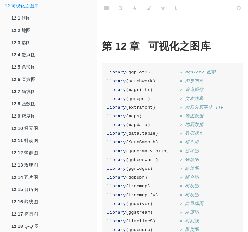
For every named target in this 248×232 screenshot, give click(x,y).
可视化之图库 (22, 5)
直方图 (23, 79)
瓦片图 (24, 177)
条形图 (23, 67)
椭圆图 (24, 214)
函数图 (23, 103)
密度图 (23, 116)
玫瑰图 (24, 165)
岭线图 (24, 201)
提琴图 (24, 128)
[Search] (121, 8)
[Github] (238, 8)
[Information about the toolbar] (175, 8)
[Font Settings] (134, 8)
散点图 (23, 54)
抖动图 (24, 140)
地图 (21, 30)
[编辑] (149, 8)
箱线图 (23, 91)
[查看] (163, 8)
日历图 (24, 189)
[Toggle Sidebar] (106, 8)
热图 (21, 42)
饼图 (21, 18)
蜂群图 (24, 152)
